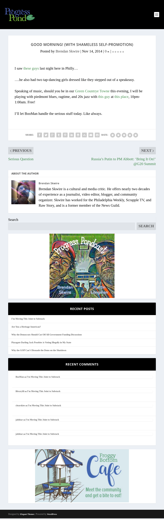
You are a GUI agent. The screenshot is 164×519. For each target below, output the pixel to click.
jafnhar (19, 420)
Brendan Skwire (67, 52)
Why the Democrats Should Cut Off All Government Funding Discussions (46, 335)
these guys (31, 69)
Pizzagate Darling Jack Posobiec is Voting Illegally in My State (41, 343)
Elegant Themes (27, 515)
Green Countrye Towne (92, 92)
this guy (104, 97)
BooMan (20, 377)
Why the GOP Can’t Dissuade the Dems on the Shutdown (38, 351)
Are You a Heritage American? (26, 327)
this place (122, 97)
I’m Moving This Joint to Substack (28, 319)
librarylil (20, 392)
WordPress (52, 515)
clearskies (20, 406)
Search (13, 220)
